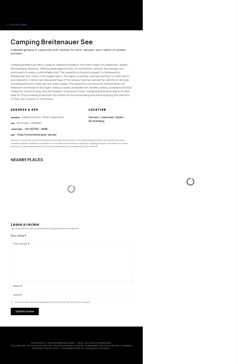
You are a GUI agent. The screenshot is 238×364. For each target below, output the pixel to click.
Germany (94, 117)
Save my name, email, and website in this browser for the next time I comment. (52, 302)
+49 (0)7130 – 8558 (35, 128)
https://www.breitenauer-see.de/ (37, 134)
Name (16, 286)
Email (16, 295)
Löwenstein (107, 117)
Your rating (18, 235)
